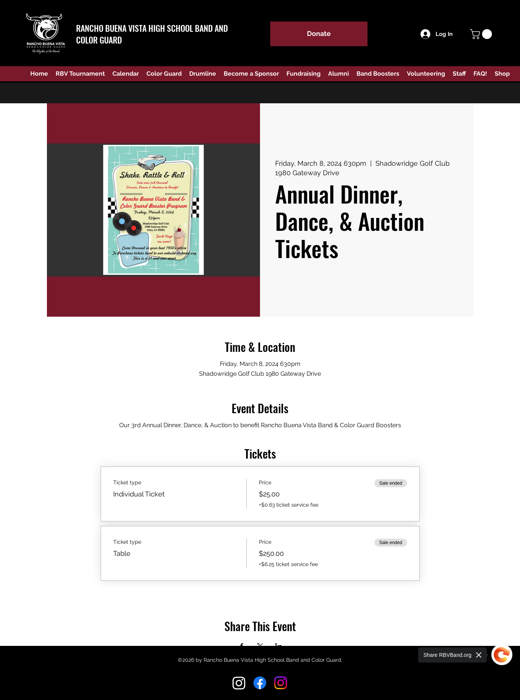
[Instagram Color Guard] (280, 682)
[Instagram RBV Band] (239, 682)
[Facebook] (259, 682)
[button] (482, 34)
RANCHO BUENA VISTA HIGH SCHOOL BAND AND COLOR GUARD (152, 34)
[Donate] (318, 34)
